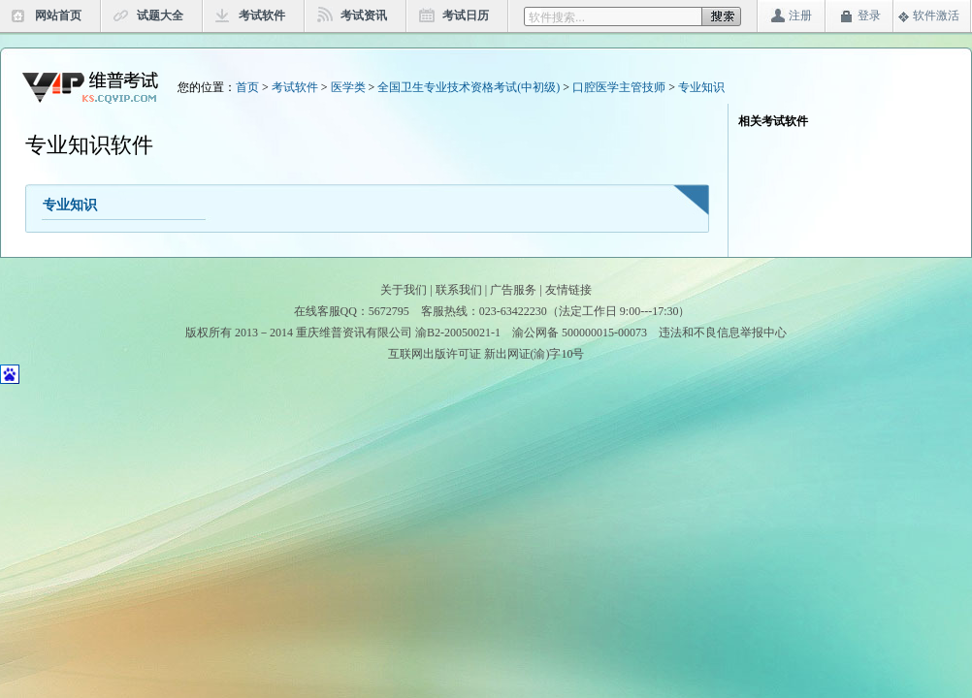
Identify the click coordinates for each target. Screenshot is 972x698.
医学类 (348, 87)
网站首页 (58, 15)
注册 (800, 15)
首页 (247, 87)
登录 (869, 15)
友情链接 (568, 290)
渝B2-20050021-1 (458, 332)
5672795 (389, 311)
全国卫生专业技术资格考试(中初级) (468, 87)
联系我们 (459, 290)
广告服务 (513, 290)
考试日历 (465, 15)
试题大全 (160, 15)
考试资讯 (363, 15)
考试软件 (262, 15)
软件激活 (936, 15)
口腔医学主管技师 (618, 87)
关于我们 (403, 290)
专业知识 (701, 87)
